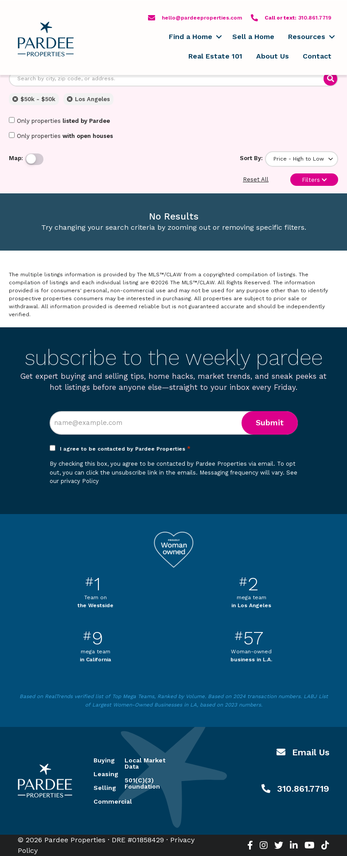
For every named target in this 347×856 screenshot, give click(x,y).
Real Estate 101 (215, 56)
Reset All (256, 179)
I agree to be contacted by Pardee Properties (125, 448)
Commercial (98, 801)
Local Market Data (145, 763)
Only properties (59, 120)
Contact (317, 56)
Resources (306, 36)
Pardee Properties (46, 39)
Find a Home (190, 36)
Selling (98, 787)
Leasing (98, 773)
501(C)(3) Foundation (142, 783)
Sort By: (251, 158)
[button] (218, 37)
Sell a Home (253, 36)
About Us (272, 56)
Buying (98, 760)
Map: (16, 158)
